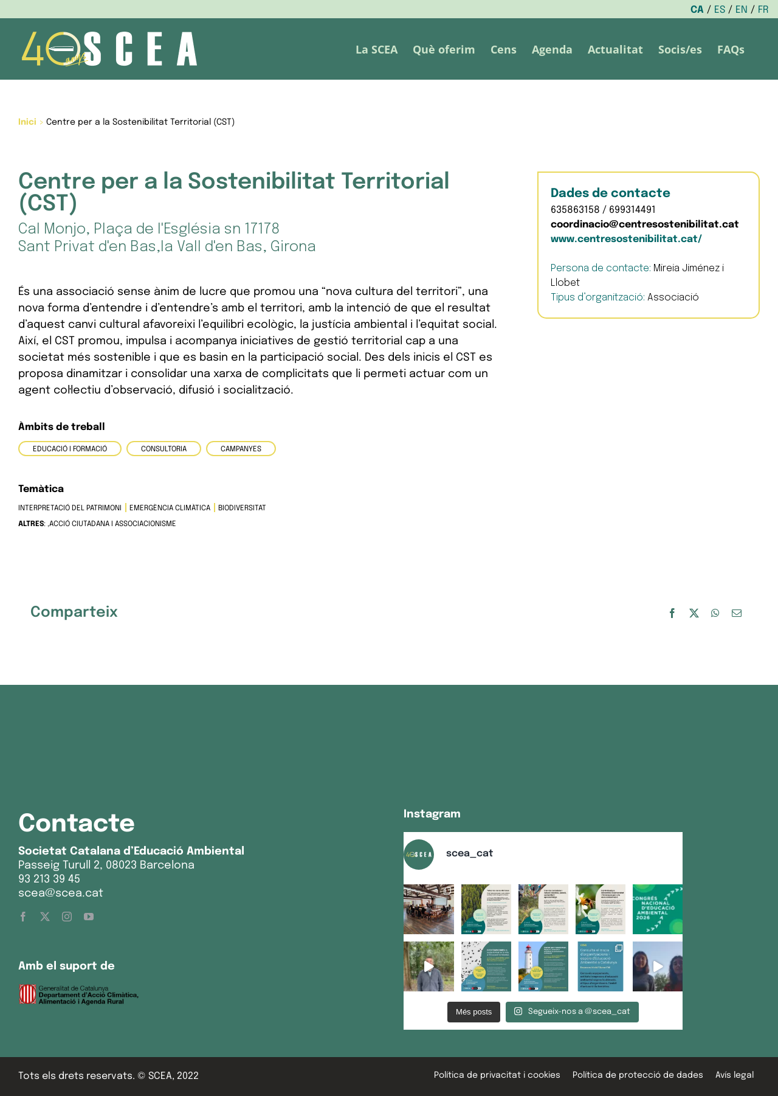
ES (719, 10)
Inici (27, 122)
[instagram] (67, 916)
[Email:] (737, 613)
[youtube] (89, 916)
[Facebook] (672, 613)
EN (741, 10)
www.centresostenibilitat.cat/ (626, 239)
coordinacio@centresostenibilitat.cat (645, 225)
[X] (694, 613)
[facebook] (23, 916)
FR (763, 10)
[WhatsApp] (715, 613)
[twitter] (45, 916)
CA (697, 10)
